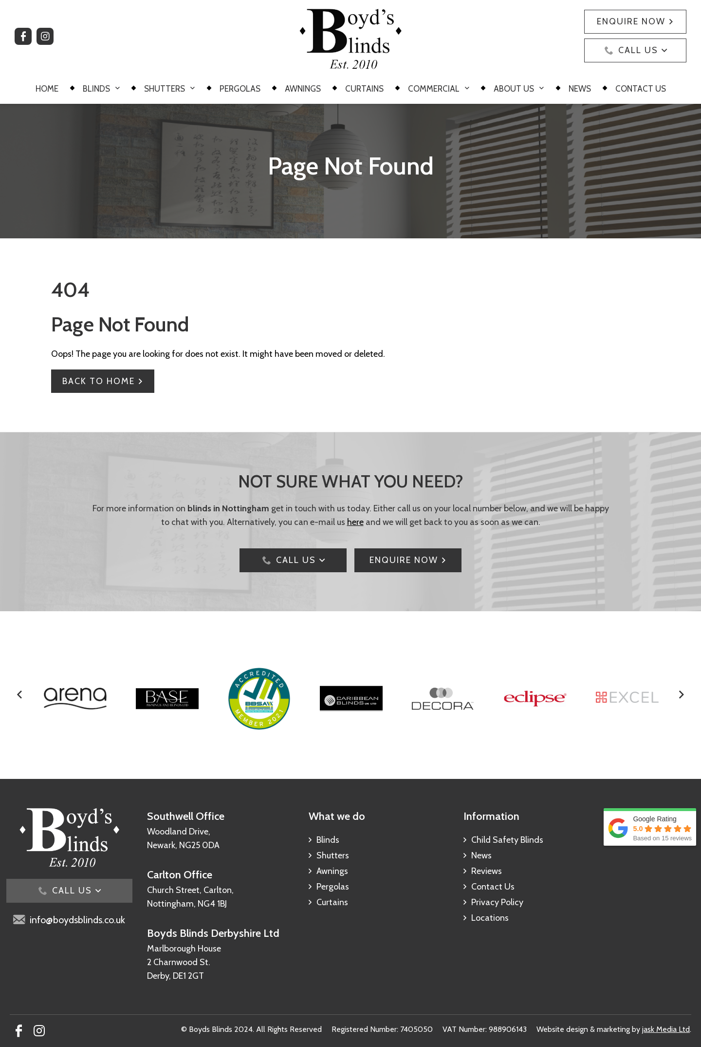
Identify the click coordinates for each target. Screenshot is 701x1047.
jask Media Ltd (666, 1029)
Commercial (434, 89)
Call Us (638, 50)
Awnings (303, 89)
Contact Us (640, 89)
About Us (514, 89)
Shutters (164, 89)
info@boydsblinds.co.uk (77, 920)
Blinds (96, 89)
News (580, 89)
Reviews (486, 871)
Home (47, 89)
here (355, 522)
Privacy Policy (497, 902)
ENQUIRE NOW (403, 560)
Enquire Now (631, 21)
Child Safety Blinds (507, 839)
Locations (490, 917)
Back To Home (98, 381)
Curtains (364, 89)
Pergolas (240, 89)
